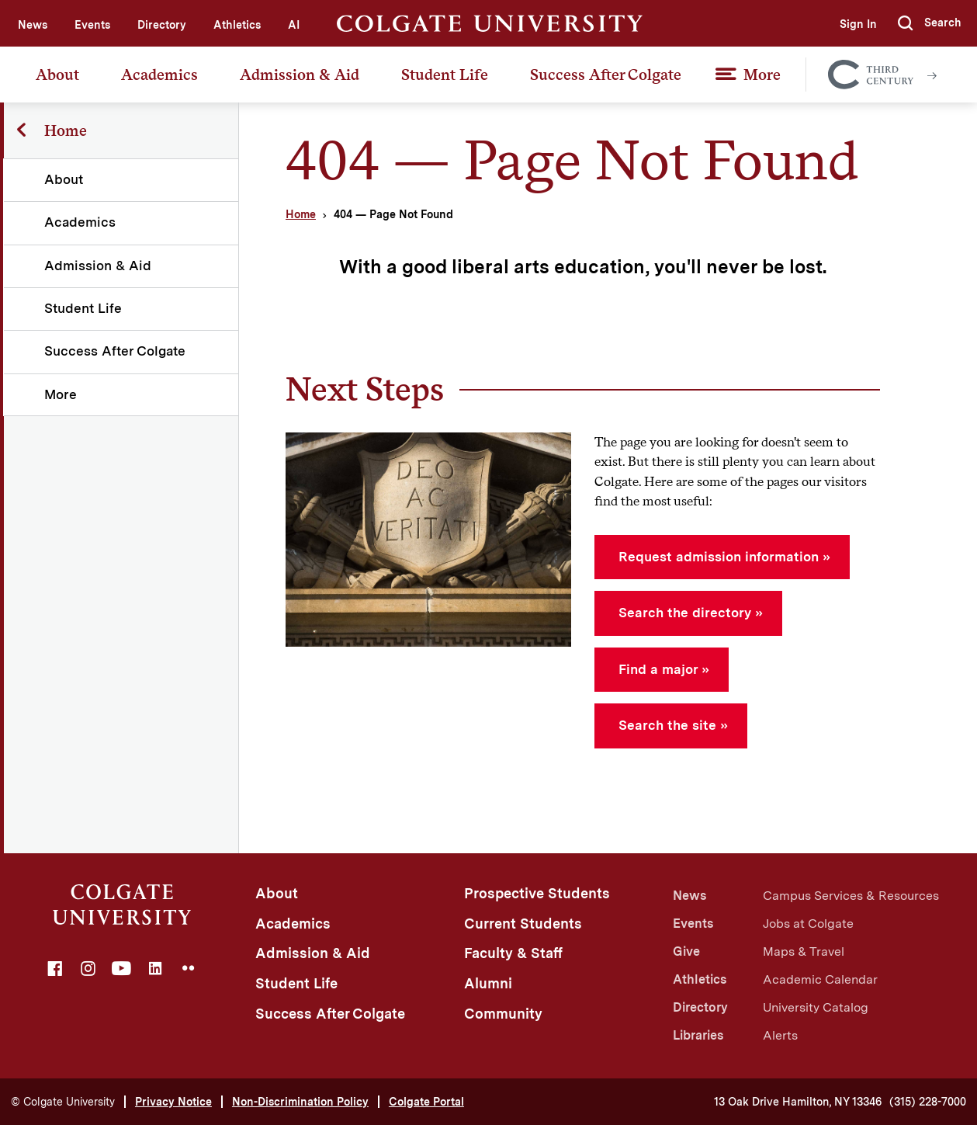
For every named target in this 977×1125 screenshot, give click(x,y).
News (32, 25)
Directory (161, 25)
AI (294, 25)
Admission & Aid (299, 74)
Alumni (488, 983)
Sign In (857, 24)
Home (301, 214)
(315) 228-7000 (927, 1101)
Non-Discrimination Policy (300, 1101)
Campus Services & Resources (851, 895)
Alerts (780, 1035)
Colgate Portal (426, 1101)
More (762, 74)
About (57, 74)
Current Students (523, 923)
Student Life (444, 74)
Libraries (698, 1035)
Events (92, 25)
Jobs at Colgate (808, 923)
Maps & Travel (803, 951)
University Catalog (815, 1007)
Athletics (237, 25)
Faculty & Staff (513, 953)
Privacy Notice (173, 1101)
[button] (929, 23)
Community (503, 1013)
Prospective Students (537, 893)
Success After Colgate (605, 74)
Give (686, 951)
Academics (159, 74)
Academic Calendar (820, 979)
